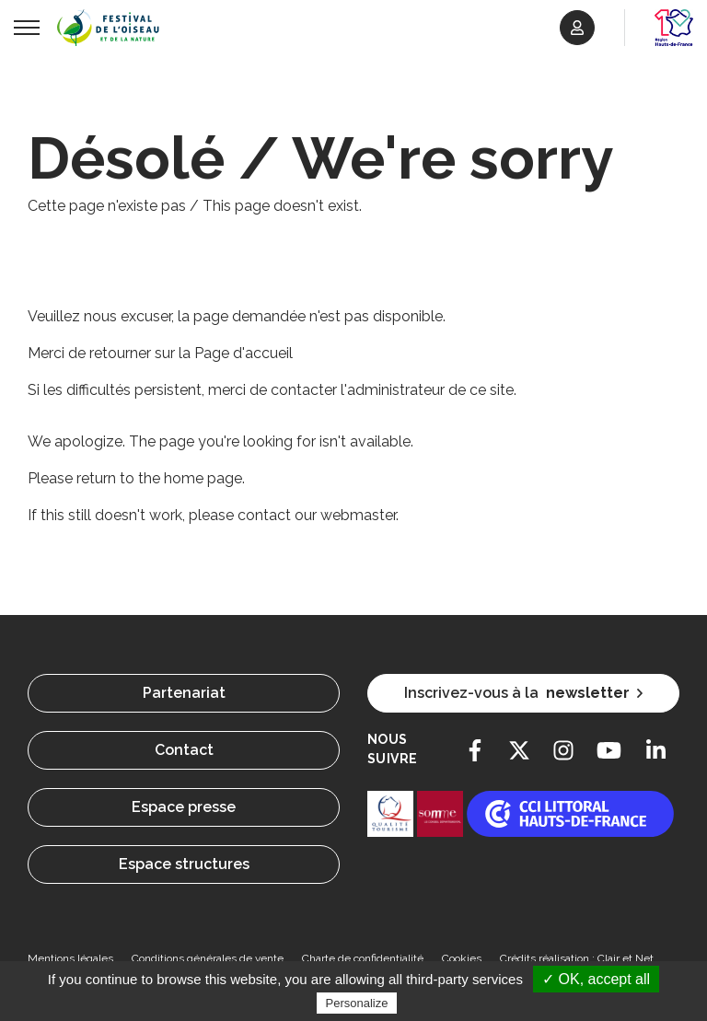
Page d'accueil (243, 353)
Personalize (357, 1003)
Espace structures (184, 864)
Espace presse (184, 807)
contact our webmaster (317, 515)
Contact (184, 750)
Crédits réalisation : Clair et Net (577, 958)
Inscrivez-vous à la (523, 693)
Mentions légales (70, 958)
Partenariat (184, 693)
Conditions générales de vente (208, 958)
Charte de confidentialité (362, 958)
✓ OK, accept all (596, 979)
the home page (190, 478)
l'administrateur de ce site (427, 390)
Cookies (461, 958)
